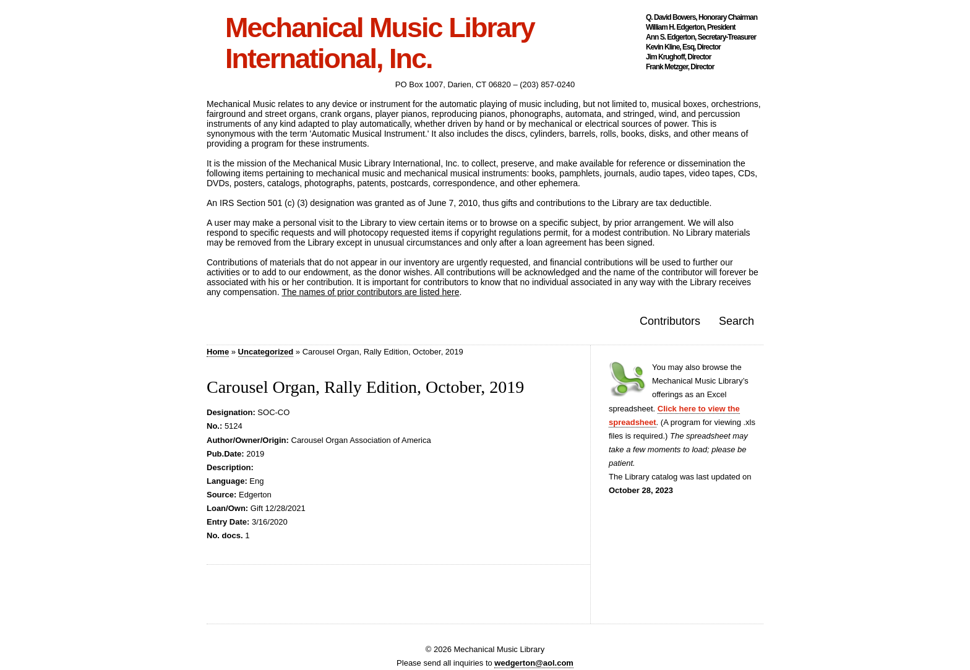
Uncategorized (266, 351)
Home (218, 351)
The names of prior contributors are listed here (370, 292)
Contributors (670, 321)
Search (736, 321)
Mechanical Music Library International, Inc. (379, 43)
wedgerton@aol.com (533, 663)
